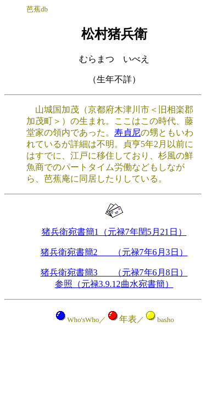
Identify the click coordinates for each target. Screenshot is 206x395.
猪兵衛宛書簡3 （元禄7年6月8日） (114, 272)
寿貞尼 (127, 132)
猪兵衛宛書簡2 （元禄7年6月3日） (114, 252)
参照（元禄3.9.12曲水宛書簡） (114, 284)
